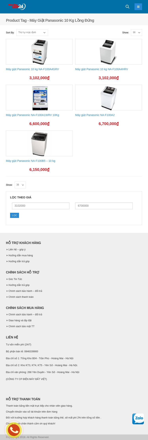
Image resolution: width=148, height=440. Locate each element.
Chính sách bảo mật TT (21, 326)
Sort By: (10, 32)
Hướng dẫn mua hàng (21, 255)
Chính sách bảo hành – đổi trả (25, 291)
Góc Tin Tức (15, 279)
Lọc (14, 215)
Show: (125, 32)
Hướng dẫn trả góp (19, 261)
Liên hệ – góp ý (17, 249)
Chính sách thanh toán (21, 297)
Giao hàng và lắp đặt (20, 320)
